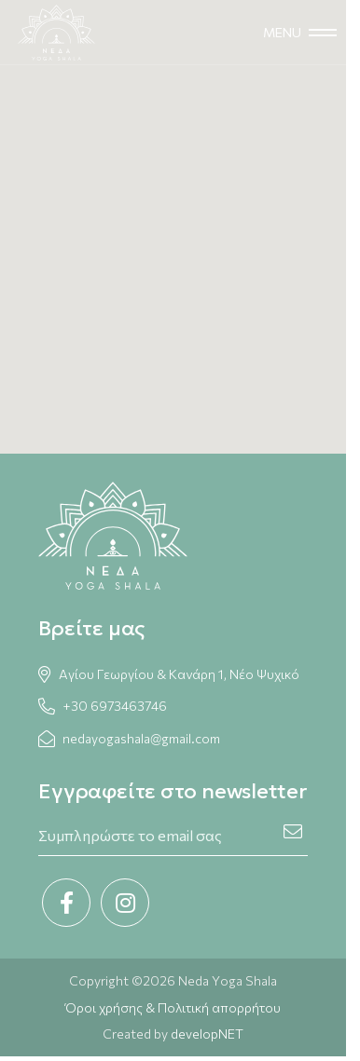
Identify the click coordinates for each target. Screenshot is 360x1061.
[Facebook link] (66, 902)
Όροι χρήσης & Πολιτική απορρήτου (173, 1007)
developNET (207, 1033)
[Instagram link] (125, 902)
